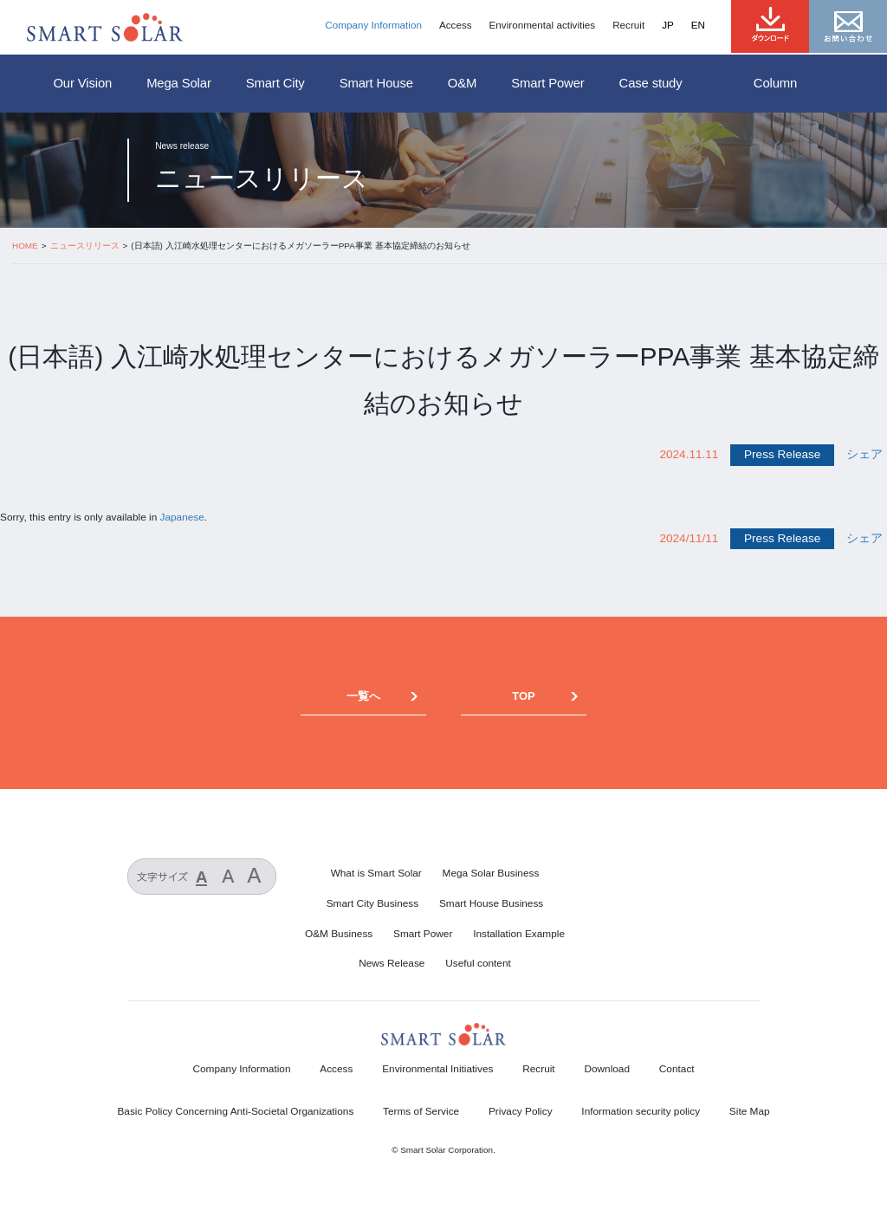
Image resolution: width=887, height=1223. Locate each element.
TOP (523, 695)
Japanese (182, 517)
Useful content (478, 963)
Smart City (275, 83)
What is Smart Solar (376, 873)
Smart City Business (372, 903)
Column (775, 83)
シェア (864, 454)
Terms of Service (421, 1111)
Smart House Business (491, 903)
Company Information (373, 25)
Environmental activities (542, 25)
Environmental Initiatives (437, 1069)
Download (607, 1069)
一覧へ (363, 695)
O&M (462, 83)
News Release (391, 963)
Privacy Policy (521, 1111)
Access (455, 25)
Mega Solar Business (491, 873)
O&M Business (338, 934)
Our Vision (82, 83)
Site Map (749, 1111)
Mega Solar (178, 83)
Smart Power (547, 83)
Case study (651, 83)
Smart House (376, 83)
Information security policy (640, 1111)
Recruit (628, 25)
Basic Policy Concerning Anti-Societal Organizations (235, 1111)
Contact (677, 1069)
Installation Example (519, 934)
